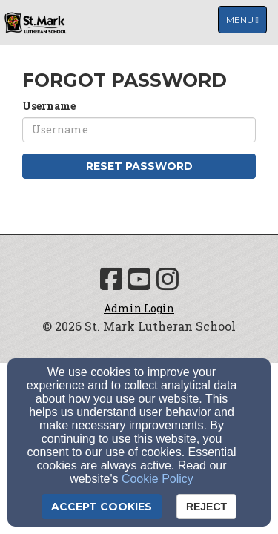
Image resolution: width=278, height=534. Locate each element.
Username (49, 106)
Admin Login (139, 308)
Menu (246, 19)
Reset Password (139, 166)
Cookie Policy (157, 478)
